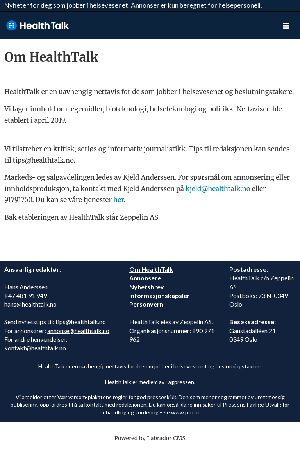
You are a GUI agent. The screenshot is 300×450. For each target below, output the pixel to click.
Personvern (146, 304)
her (118, 199)
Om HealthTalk (151, 269)
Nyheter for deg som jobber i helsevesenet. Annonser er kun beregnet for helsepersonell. (133, 5)
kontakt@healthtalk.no (35, 347)
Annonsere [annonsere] (145, 277)
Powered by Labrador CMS (150, 438)
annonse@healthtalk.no (78, 330)
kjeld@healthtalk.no (218, 189)
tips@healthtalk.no (80, 321)
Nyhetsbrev (146, 286)
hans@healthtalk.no (30, 304)
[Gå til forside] (136, 25)
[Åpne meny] (286, 26)
